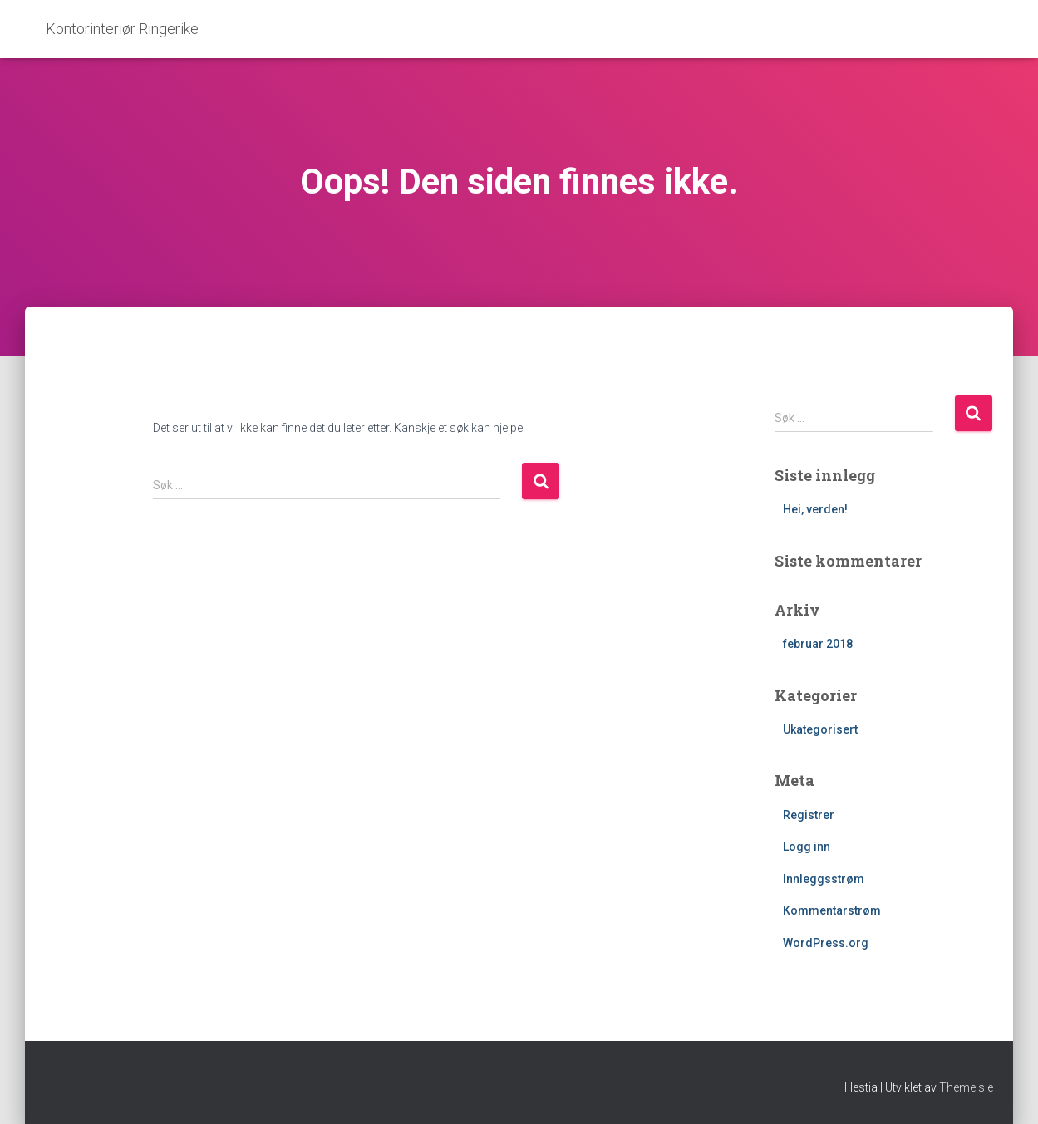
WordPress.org (825, 943)
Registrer (808, 815)
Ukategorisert (820, 729)
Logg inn (806, 846)
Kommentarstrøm (832, 910)
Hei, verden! (815, 509)
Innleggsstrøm (823, 879)
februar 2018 (818, 643)
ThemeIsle (966, 1087)
